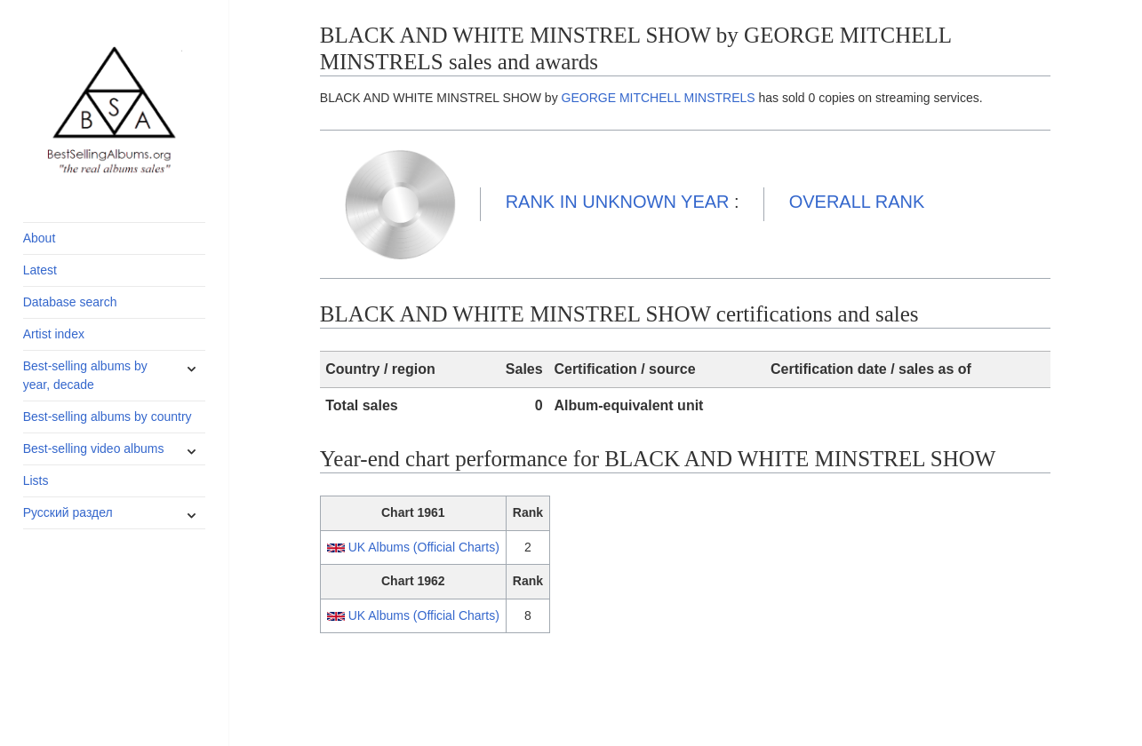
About (39, 238)
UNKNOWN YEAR (618, 201)
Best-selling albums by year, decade (85, 375)
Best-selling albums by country (107, 416)
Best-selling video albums (93, 448)
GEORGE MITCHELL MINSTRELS (658, 98)
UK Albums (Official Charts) (423, 547)
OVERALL (857, 201)
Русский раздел (68, 512)
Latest (40, 270)
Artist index (53, 334)
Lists (36, 480)
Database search (70, 302)
